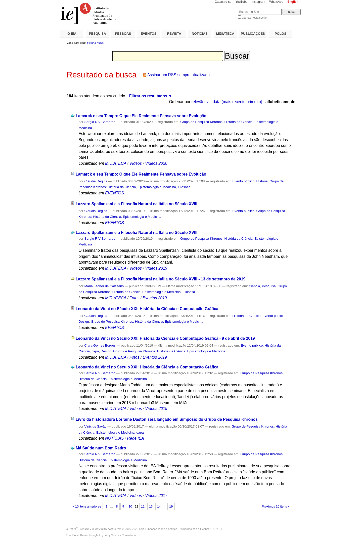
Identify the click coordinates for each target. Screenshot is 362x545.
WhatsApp (276, 2)
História (261, 181)
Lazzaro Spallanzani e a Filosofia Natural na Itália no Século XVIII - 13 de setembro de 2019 (160, 279)
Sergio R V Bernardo (99, 122)
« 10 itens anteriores (86, 506)
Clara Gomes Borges (100, 345)
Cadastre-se (223, 2)
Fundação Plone (155, 528)
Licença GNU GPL (211, 528)
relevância (201, 102)
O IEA (71, 33)
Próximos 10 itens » (275, 506)
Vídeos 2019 (156, 268)
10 (130, 506)
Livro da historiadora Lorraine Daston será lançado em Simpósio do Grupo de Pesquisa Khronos (167, 419)
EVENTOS (149, 33)
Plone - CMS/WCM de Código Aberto (92, 528)
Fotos (134, 298)
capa (95, 351)
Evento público (243, 181)
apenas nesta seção (254, 17)
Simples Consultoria (123, 535)
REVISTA (174, 33)
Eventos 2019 (155, 298)
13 (151, 506)
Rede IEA (135, 438)
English (292, 2)
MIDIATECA (225, 33)
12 (143, 506)
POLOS (280, 33)
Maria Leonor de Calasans (104, 286)
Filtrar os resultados (148, 96)
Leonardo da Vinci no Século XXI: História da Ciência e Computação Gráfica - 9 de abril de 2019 (165, 338)
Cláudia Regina (95, 181)
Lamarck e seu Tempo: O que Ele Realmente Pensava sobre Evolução (141, 116)
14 (159, 506)
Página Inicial (95, 42)
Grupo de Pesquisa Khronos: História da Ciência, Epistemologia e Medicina (147, 321)
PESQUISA (97, 33)
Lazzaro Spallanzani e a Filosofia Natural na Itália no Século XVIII (136, 204)
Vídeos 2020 (156, 163)
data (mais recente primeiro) (237, 102)
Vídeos (135, 163)
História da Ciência (246, 316)
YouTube (242, 2)
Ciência (254, 286)
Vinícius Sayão (95, 426)
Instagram (258, 2)
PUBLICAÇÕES (253, 33)
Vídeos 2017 (156, 495)
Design (83, 321)
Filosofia (184, 187)
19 (171, 506)
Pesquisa (269, 286)
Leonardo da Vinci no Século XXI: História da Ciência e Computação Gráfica (147, 309)
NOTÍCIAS (200, 33)
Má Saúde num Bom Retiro (101, 448)
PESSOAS (123, 33)
